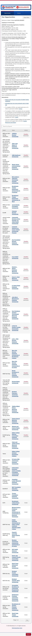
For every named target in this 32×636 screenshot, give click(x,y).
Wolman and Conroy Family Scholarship (16, 428)
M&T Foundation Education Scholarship (16, 489)
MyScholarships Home (17, 628)
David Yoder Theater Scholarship (15, 615)
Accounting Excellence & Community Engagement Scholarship (15, 588)
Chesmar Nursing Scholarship (15, 213)
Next (27, 620)
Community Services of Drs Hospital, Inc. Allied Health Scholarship (16, 220)
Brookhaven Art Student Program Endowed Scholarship (16, 607)
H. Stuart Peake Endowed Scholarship (16, 287)
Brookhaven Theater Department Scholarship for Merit (16, 198)
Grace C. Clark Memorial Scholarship (16, 278)
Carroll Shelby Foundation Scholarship (15, 206)
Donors (19, 13)
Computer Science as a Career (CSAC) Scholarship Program (16, 229)
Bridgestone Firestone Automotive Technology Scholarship (15, 597)
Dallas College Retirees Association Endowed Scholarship (16, 435)
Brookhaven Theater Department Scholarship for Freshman (16, 189)
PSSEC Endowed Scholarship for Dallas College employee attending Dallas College (16, 524)
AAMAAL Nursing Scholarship (15, 135)
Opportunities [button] (7, 13)
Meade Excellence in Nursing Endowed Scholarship (15, 373)
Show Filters (26, 17)
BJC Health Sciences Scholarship (15, 551)
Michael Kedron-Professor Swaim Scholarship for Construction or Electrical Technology (16, 512)
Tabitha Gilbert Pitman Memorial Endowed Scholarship (16, 409)
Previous (22, 620)
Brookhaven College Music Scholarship (15, 503)
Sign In (28, 634)
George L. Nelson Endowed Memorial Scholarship (15, 270)
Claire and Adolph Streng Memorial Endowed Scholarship (16, 445)
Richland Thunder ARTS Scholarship (16, 580)
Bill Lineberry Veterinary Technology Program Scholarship (15, 180)
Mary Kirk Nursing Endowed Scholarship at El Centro (16, 364)
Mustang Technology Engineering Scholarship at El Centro (16, 543)
